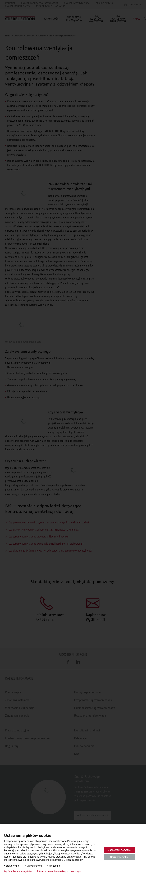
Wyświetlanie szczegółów (18, 871)
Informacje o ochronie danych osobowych (59, 871)
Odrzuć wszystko (119, 857)
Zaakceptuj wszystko (119, 850)
